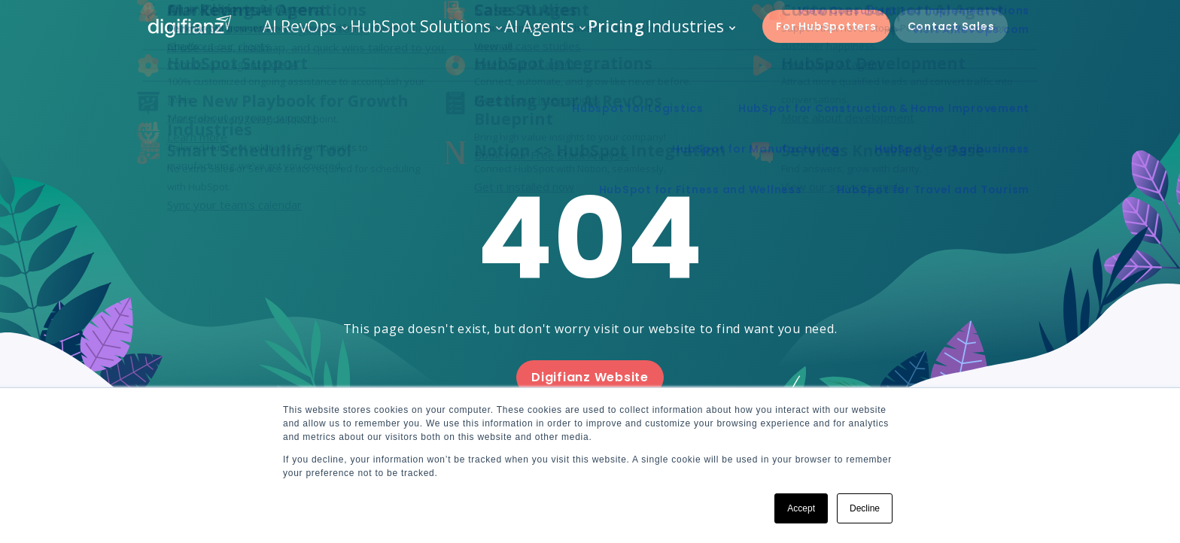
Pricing (605, 33)
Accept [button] (801, 508)
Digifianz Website (590, 377)
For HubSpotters (822, 33)
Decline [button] (865, 508)
